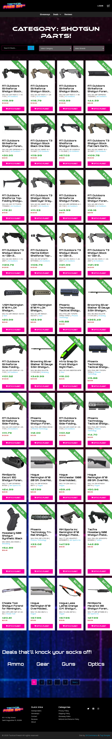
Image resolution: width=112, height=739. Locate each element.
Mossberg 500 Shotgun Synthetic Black (12, 535)
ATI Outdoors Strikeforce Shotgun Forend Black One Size (98, 89)
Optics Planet (13, 109)
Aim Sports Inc (15, 485)
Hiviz (62, 372)
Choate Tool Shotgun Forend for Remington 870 (12, 607)
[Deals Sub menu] (60, 14)
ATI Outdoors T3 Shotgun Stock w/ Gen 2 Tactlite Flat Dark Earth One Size (70, 257)
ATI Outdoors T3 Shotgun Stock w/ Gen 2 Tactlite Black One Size (13, 256)
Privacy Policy (64, 711)
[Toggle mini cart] (108, 5)
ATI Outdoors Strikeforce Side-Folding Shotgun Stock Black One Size (11, 367)
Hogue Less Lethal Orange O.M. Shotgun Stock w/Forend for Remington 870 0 (70, 610)
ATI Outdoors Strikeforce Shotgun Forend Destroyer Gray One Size (12, 146)
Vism (5, 315)
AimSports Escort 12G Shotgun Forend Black (12, 478)
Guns (68, 664)
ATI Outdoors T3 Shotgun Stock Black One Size (41, 143)
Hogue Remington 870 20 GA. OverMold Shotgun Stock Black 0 (98, 480)
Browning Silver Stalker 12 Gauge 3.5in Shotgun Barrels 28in (42, 365)
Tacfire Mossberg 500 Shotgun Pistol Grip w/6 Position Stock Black (97, 536)
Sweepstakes (36, 711)
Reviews (68, 14)
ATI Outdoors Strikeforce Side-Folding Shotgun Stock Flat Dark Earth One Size (12, 425)
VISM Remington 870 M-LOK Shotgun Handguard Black (12, 310)
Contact (34, 716)
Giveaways (45, 14)
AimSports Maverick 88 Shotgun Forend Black (98, 607)
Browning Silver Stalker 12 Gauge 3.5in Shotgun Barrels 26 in (99, 309)
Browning (102, 315)
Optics (96, 664)
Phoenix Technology (94, 373)
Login (100, 6)
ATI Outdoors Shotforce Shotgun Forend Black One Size (98, 199)
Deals (55, 14)
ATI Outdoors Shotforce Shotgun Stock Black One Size (68, 144)
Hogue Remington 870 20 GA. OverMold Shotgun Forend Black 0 (41, 480)
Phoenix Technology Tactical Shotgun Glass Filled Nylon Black (70, 310)
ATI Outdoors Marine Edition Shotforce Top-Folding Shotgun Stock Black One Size (41, 257)
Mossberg (6, 543)
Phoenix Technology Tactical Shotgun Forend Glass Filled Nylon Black (99, 368)
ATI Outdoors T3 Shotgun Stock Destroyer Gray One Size (41, 199)
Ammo (15, 664)
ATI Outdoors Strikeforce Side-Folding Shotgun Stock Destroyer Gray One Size (69, 425)
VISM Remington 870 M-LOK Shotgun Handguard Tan (41, 309)
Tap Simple (105, 735)
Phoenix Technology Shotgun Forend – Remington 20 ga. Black (41, 424)
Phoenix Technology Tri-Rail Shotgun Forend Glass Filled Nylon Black (41, 536)
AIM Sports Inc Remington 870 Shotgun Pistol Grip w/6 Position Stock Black (69, 536)
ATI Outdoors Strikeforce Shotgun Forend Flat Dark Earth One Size (69, 201)
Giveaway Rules (65, 716)
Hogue (40, 485)
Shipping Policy (64, 713)
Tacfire (99, 540)
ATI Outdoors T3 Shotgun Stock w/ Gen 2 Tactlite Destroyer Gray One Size (98, 257)
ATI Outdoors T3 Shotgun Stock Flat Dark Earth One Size (98, 144)
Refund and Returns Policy (69, 719)
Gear (43, 664)
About (33, 722)
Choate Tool (10, 614)
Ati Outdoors (13, 96)
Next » (75, 682)
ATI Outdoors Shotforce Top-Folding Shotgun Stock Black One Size (12, 201)
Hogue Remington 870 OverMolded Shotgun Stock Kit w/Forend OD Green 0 (41, 610)
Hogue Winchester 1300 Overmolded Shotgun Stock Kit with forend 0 (70, 480)
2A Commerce (91, 735)
